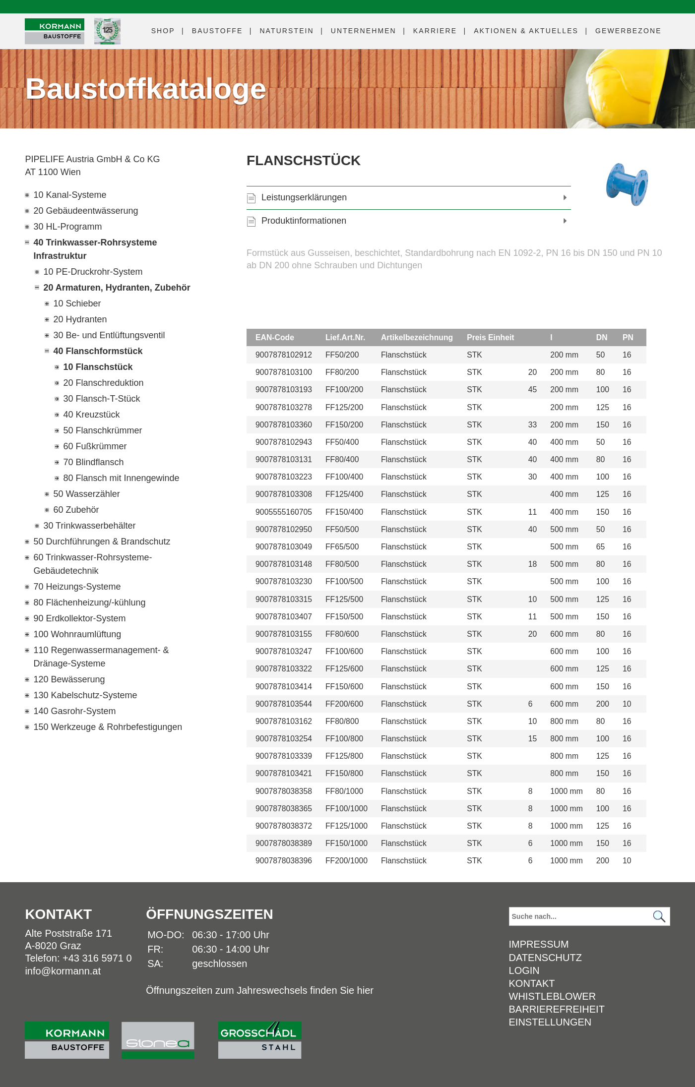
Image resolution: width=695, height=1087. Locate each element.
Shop (163, 31)
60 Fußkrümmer (94, 446)
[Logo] (54, 31)
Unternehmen (363, 31)
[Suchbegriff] (589, 916)
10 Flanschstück (97, 367)
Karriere (435, 31)
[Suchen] (660, 916)
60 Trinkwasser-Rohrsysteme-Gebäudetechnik (92, 564)
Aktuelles (526, 31)
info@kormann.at (63, 971)
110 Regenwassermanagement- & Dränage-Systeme (101, 656)
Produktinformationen (303, 221)
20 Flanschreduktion (103, 383)
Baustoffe (217, 31)
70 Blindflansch (93, 462)
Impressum (539, 944)
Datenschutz (545, 957)
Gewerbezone (628, 31)
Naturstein (286, 31)
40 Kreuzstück (91, 415)
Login (524, 970)
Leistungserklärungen (304, 197)
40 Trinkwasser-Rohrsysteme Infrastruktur (95, 249)
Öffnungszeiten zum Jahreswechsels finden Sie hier (260, 990)
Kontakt (532, 983)
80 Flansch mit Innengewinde (121, 478)
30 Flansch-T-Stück (101, 399)
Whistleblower (552, 996)
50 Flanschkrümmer (102, 430)
